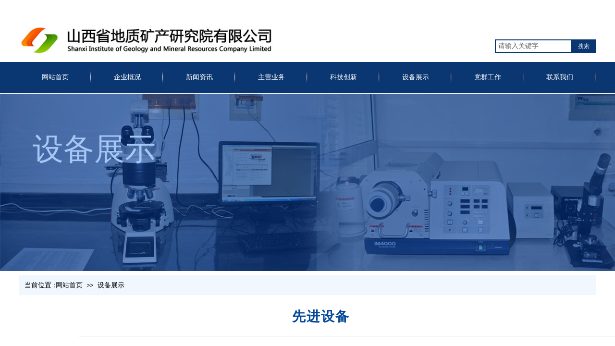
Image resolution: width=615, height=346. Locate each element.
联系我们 (559, 77)
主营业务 (271, 77)
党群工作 (487, 77)
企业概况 (127, 77)
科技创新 (343, 77)
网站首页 (55, 77)
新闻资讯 (199, 77)
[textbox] (533, 46)
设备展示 (415, 77)
